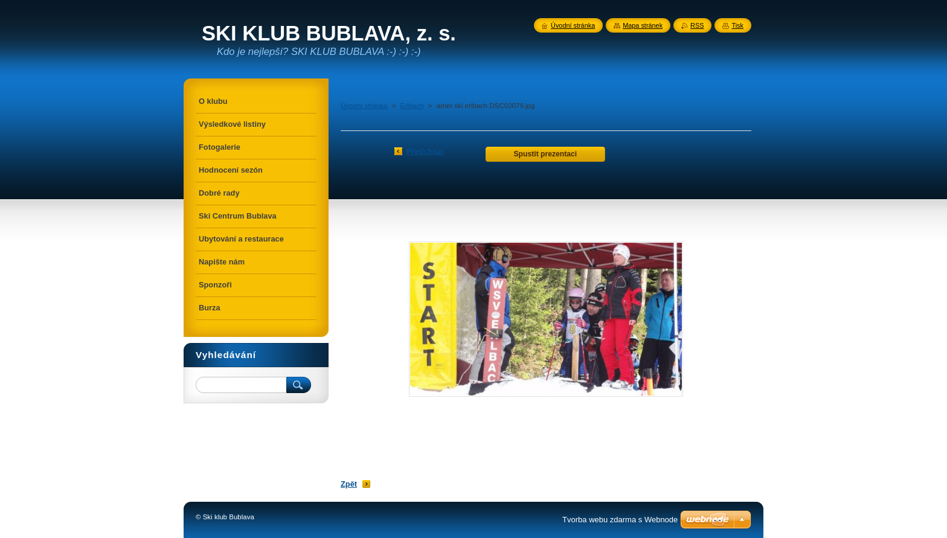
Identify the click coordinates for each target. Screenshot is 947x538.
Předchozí (424, 151)
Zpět (349, 483)
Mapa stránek (643, 25)
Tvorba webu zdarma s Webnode (620, 519)
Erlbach (412, 105)
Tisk (737, 25)
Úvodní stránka (364, 105)
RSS (697, 25)
